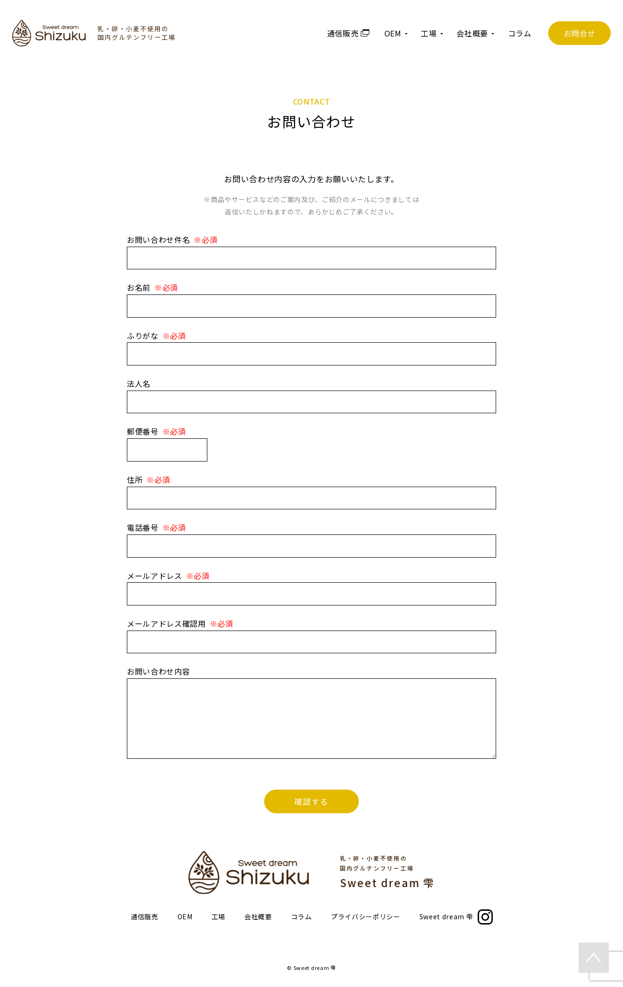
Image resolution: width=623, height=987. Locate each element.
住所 (134, 479)
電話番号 (143, 527)
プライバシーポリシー (365, 916)
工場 (218, 916)
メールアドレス (154, 575)
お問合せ (580, 33)
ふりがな (143, 335)
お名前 (139, 287)
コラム (520, 33)
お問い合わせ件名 (158, 239)
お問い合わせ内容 (158, 671)
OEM (185, 916)
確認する (311, 801)
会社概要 (258, 916)
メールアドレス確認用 (166, 623)
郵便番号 (143, 431)
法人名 (139, 383)
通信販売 (145, 916)
